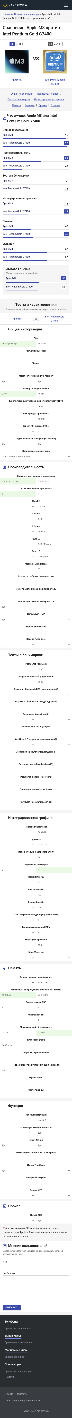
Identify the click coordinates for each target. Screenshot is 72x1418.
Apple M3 (8, 135)
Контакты (21, 1394)
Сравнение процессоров (18, 1371)
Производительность (49, 93)
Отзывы (55, 105)
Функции (30, 105)
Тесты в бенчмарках (18, 99)
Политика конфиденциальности (23, 1400)
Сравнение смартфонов (18, 1328)
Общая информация (22, 93)
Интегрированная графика (49, 99)
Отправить (11, 1307)
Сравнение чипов (14, 1356)
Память (16, 105)
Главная (7, 14)
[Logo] (16, 5)
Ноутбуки (10, 1377)
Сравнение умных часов (18, 1342)
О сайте (9, 1394)
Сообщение (9, 1273)
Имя (5, 1261)
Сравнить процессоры (26, 14)
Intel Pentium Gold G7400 (16, 142)
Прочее (43, 105)
